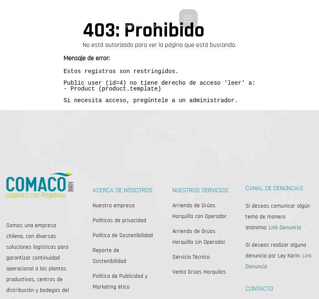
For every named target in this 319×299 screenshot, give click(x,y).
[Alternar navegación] (188, 18)
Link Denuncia (285, 227)
